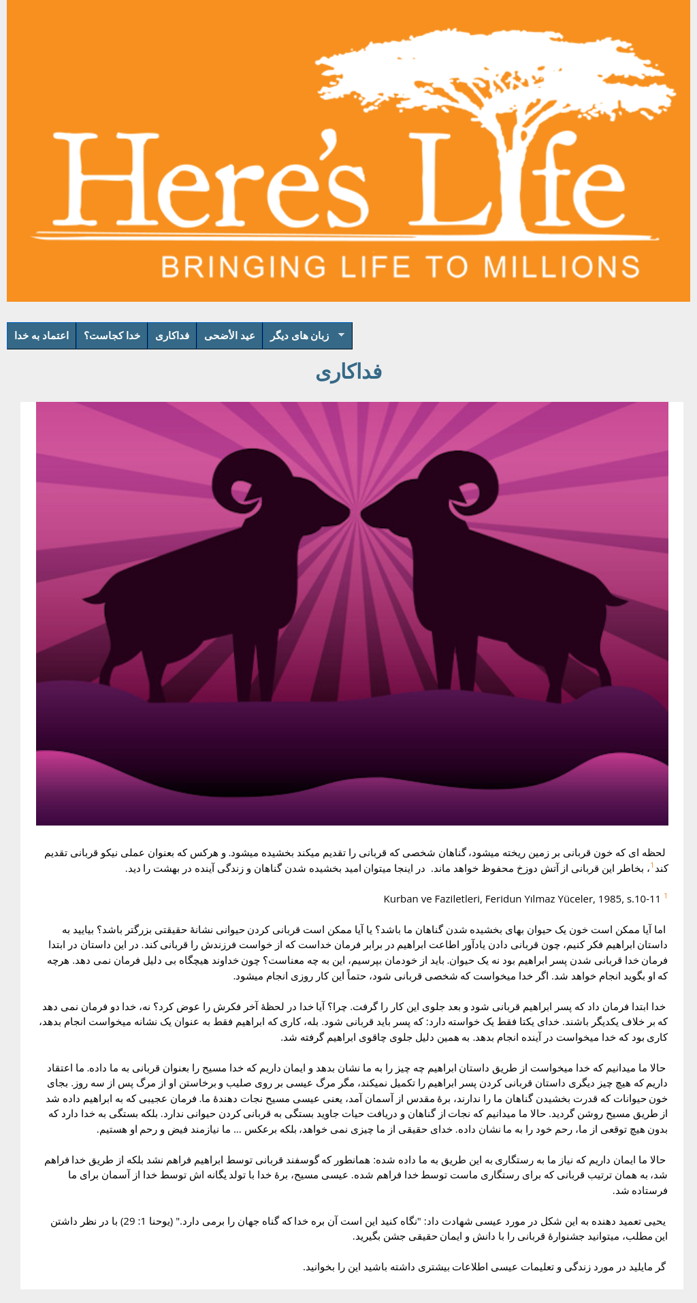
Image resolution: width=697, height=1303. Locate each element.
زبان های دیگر (303, 338)
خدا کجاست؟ (112, 335)
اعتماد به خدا (41, 335)
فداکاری (172, 335)
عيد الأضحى (229, 335)
